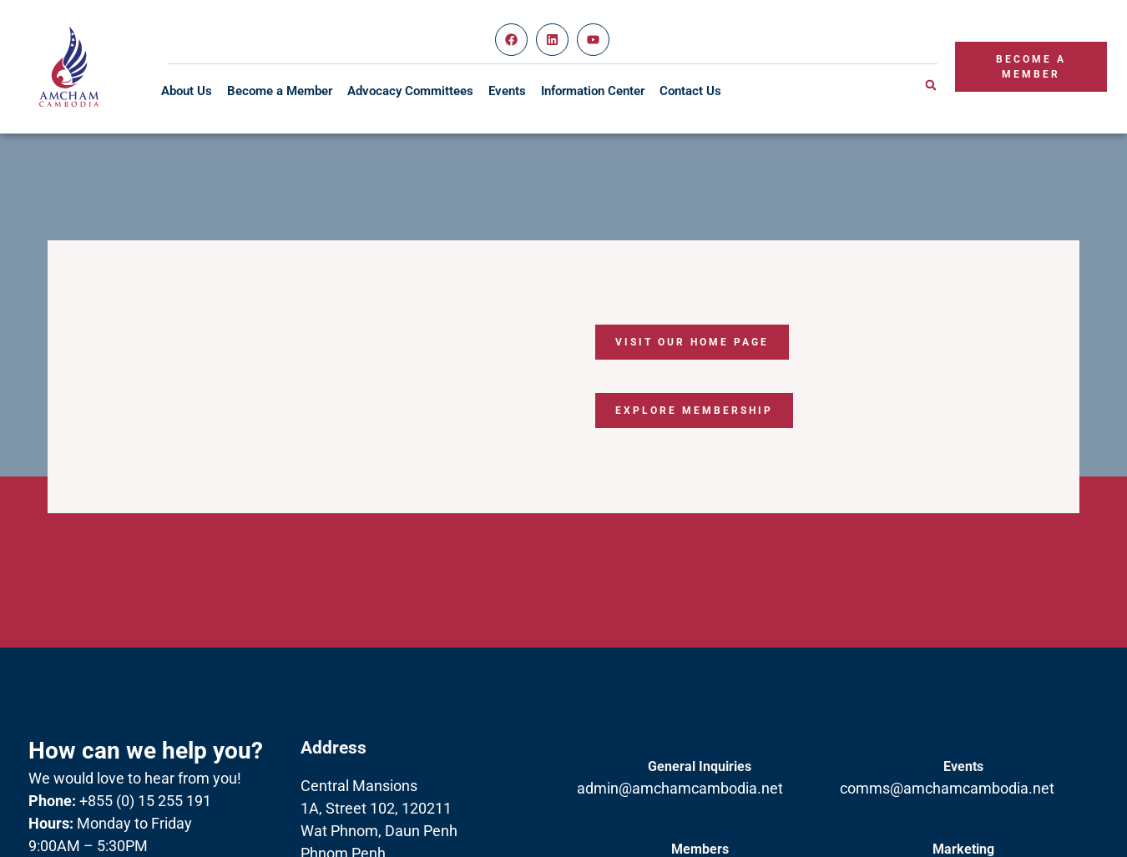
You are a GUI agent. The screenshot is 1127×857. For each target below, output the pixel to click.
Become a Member (279, 90)
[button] (930, 85)
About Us (186, 90)
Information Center (592, 90)
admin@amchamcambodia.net (680, 788)
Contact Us (690, 90)
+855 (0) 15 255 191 (119, 800)
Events (507, 90)
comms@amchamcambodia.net (947, 788)
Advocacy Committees (410, 90)
